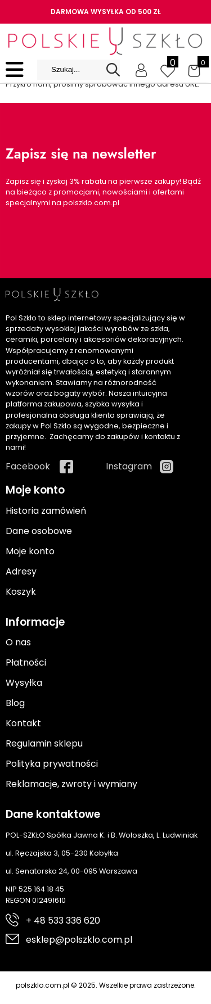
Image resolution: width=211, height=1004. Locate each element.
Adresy (21, 571)
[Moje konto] (141, 70)
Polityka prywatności (52, 763)
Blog (15, 703)
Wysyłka (24, 682)
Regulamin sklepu (44, 743)
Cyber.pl (186, 997)
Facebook (28, 466)
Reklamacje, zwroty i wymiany (71, 783)
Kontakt (23, 723)
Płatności (26, 662)
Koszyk (21, 591)
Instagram (129, 466)
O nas (18, 642)
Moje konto (30, 551)
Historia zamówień (46, 510)
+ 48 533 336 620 (63, 920)
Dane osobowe (39, 530)
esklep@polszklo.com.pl (79, 939)
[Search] (113, 69)
